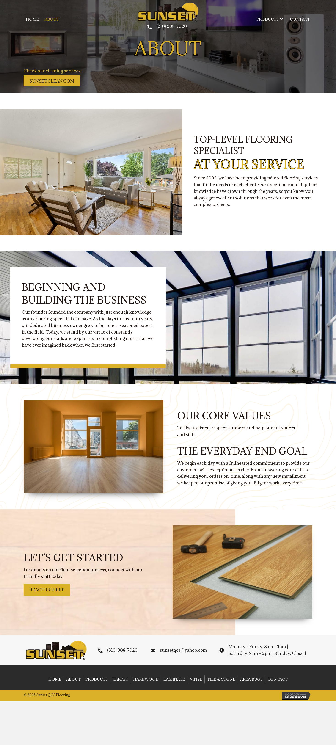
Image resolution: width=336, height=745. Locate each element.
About (73, 679)
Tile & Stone (221, 679)
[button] (281, 19)
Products (96, 679)
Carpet (120, 679)
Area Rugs (251, 679)
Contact (277, 679)
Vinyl (196, 679)
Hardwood (146, 679)
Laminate (174, 679)
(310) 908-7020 (172, 26)
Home (54, 679)
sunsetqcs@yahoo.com (183, 650)
